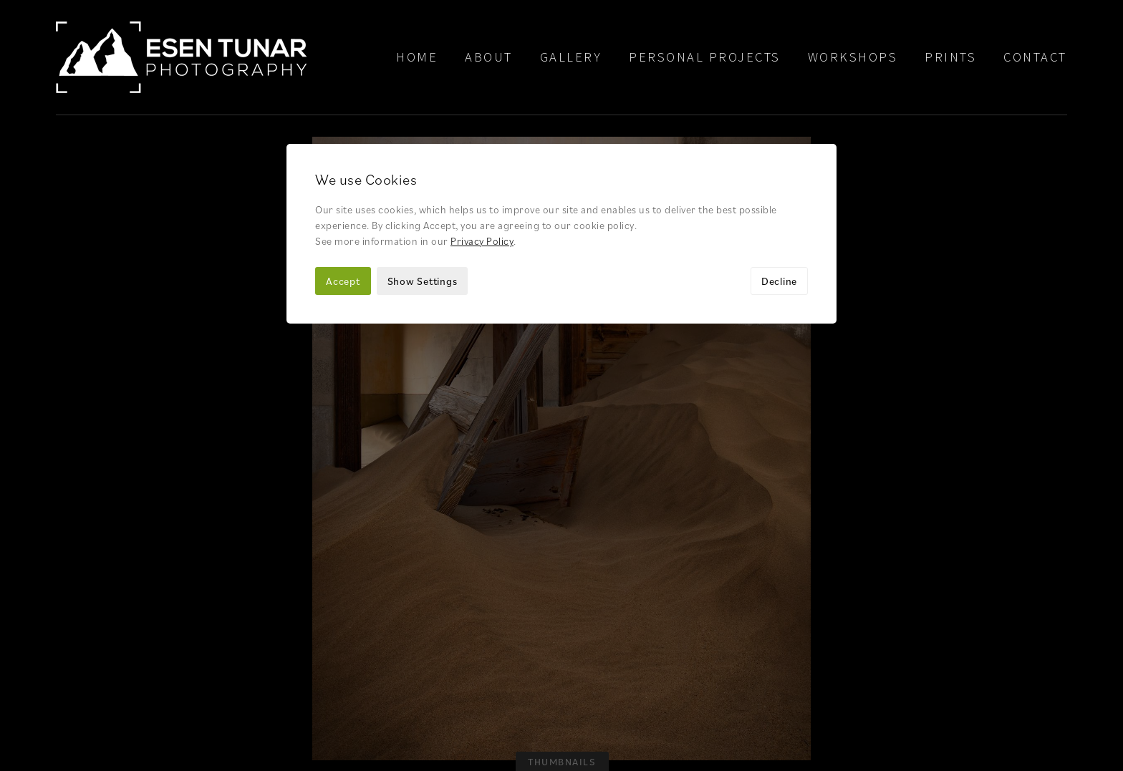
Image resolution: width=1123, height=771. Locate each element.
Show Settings (422, 166)
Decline (779, 166)
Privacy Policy (482, 125)
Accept (343, 166)
